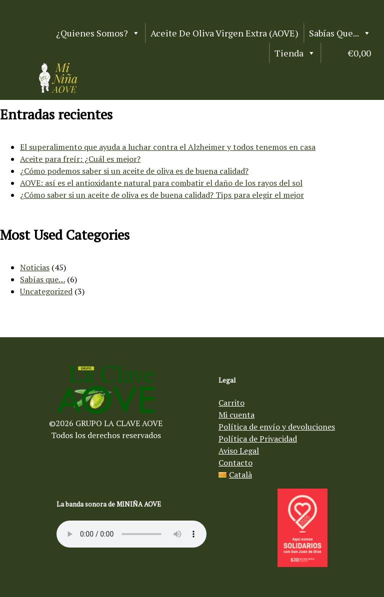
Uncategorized (46, 291)
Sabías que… (42, 279)
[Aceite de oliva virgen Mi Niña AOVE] (58, 89)
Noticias (35, 267)
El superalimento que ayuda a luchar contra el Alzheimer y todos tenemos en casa (168, 146)
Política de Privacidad (257, 438)
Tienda (295, 53)
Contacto (235, 462)
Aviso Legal (238, 450)
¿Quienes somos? (98, 33)
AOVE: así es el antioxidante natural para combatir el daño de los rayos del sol (161, 182)
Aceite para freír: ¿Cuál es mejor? (80, 158)
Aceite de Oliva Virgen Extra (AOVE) (224, 33)
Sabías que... (340, 33)
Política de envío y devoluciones (276, 426)
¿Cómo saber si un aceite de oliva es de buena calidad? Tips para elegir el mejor (162, 194)
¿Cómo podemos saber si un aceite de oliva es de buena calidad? (134, 170)
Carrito (231, 402)
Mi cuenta (236, 414)
